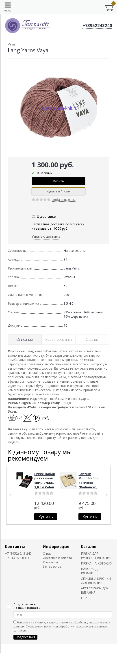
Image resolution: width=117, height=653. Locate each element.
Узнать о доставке (46, 236)
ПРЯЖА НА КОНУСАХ (96, 563)
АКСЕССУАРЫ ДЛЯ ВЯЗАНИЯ (94, 590)
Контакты (15, 546)
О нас (47, 553)
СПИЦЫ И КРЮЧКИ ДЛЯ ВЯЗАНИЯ (96, 580)
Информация (56, 546)
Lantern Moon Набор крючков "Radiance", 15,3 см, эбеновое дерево (88, 487)
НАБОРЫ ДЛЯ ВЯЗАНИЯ (91, 571)
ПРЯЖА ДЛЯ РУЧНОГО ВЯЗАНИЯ (96, 555)
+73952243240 (97, 25)
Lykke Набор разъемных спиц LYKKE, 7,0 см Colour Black (44, 483)
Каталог (89, 546)
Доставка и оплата (57, 558)
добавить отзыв (64, 200)
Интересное (52, 566)
